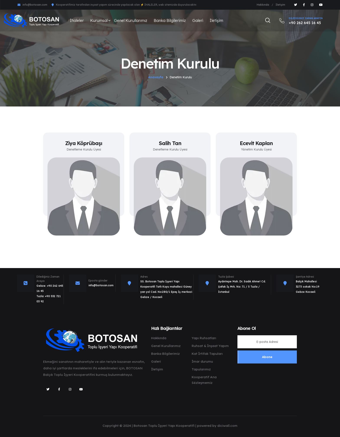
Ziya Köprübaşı (83, 143)
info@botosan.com (35, 4)
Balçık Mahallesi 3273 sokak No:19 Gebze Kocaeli (307, 286)
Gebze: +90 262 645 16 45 (49, 288)
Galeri (197, 20)
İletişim (280, 4)
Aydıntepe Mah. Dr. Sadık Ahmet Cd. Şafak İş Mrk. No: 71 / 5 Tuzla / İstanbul (242, 286)
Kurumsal (99, 20)
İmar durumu (202, 361)
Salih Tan (170, 143)
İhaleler (77, 20)
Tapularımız (201, 369)
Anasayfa (155, 77)
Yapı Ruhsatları (204, 338)
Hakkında (263, 4)
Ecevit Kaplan (256, 143)
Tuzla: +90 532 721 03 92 (48, 299)
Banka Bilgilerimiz (170, 20)
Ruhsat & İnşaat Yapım (210, 346)
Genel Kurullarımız (130, 20)
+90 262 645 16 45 (301, 20)
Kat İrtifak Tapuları (207, 354)
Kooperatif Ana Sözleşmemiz (204, 380)
